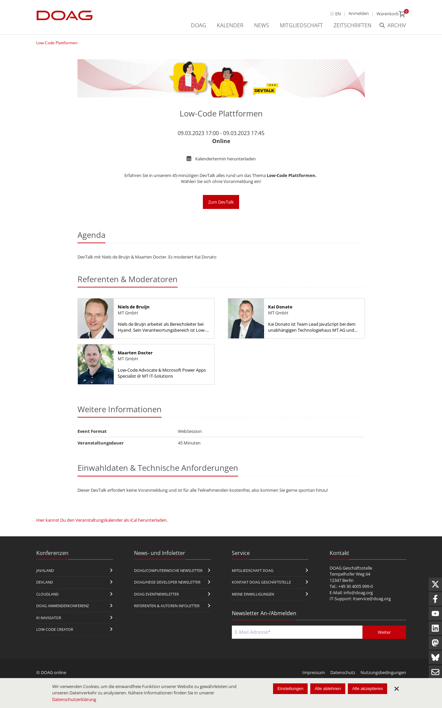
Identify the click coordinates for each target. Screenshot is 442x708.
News (261, 25)
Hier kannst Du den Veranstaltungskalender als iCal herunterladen (101, 520)
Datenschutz (342, 672)
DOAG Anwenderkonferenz (62, 605)
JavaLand (45, 570)
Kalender (230, 25)
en (338, 13)
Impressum (313, 672)
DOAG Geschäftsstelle (351, 568)
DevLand (44, 582)
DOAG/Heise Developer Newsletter (167, 582)
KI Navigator (48, 617)
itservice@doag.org (372, 599)
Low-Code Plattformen (56, 43)
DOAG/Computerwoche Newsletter (168, 570)
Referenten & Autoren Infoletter (167, 605)
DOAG (198, 25)
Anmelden (359, 13)
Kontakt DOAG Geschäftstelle (261, 582)
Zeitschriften (352, 25)
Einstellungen (290, 688)
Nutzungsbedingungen (383, 672)
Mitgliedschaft (301, 25)
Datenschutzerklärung (74, 699)
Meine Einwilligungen (253, 594)
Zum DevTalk (221, 202)
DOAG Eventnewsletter (156, 594)
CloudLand (47, 594)
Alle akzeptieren (367, 688)
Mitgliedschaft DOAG (252, 570)
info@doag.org (358, 593)
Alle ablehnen (328, 688)
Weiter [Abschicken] (384, 632)
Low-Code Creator (54, 629)
